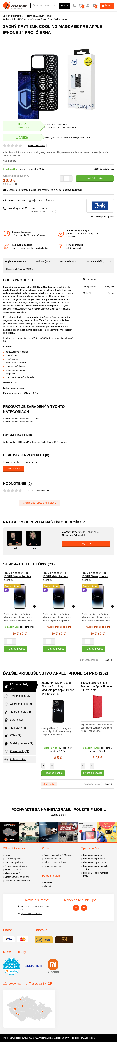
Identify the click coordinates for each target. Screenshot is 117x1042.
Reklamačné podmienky (16, 866)
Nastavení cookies (52, 866)
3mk (49, 16)
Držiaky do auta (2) (18, 743)
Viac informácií (10, 161)
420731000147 (81, 532)
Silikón (111, 293)
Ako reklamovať (12, 873)
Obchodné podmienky (15, 862)
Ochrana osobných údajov (17, 880)
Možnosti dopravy (104, 169)
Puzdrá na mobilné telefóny (16, 418)
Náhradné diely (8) (18, 712)
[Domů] (3, 16)
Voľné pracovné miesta (55, 862)
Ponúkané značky (52, 858)
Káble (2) (12, 736)
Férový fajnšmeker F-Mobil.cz (58, 855)
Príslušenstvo (14, 16)
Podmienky (71, 127)
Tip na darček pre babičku (95, 858)
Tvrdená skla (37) (17, 696)
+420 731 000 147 (43, 210)
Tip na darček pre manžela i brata (96, 874)
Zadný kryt (109, 286)
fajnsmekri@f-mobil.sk (73, 535)
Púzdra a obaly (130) (16, 686)
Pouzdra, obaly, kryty (34, 16)
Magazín (48, 886)
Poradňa (48, 882)
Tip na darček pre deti (93, 855)
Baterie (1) (13, 720)
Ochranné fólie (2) (18, 704)
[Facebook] (76, 908)
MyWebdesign (88, 1038)
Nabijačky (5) (15, 728)
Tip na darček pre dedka (94, 862)
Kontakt (8, 855)
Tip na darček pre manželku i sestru (96, 867)
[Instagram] (84, 908)
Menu (107, 5)
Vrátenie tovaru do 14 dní (17, 877)
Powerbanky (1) (16, 751)
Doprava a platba (13, 858)
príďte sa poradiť (74, 248)
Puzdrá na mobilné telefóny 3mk (18, 421)
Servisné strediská (13, 869)
